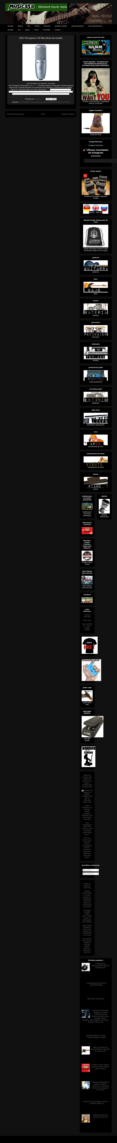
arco (19, 30)
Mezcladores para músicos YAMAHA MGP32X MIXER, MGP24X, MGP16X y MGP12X (87, 945)
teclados (10, 30)
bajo (28, 26)
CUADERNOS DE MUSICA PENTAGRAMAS (96, 984)
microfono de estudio (62, 102)
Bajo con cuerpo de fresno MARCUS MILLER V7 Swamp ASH (100, 1049)
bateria (37, 26)
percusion (47, 26)
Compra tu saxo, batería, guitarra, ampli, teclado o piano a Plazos (100, 1066)
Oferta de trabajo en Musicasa (87, 886)
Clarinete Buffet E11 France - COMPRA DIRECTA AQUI (96, 1036)
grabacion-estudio (61, 26)
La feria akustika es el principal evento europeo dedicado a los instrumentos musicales (87, 812)
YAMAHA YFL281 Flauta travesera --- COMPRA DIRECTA (96, 1102)
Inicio (43, 114)
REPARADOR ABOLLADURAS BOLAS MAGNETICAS (100, 966)
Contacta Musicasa (87, 616)
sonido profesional (77, 26)
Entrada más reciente (15, 114)
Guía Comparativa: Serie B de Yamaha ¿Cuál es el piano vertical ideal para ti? (87, 828)
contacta (57, 30)
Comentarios (88, 874)
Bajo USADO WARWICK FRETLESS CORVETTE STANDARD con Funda (87, 930)
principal (10, 26)
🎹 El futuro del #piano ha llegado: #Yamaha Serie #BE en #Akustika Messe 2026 (87, 796)
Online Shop (87, 620)
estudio (34, 85)
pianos (27, 30)
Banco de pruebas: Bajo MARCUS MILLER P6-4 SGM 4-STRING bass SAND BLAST (87, 781)
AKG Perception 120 (26, 102)
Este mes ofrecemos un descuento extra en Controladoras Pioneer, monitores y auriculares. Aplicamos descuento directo (87, 847)
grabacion (37, 102)
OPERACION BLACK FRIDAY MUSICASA (100, 1116)
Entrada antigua (68, 114)
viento (36, 30)
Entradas (87, 870)
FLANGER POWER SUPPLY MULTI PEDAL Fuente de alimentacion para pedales (87, 916)
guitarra (20, 26)
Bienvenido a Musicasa (95, 999)
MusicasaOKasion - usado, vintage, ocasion (87, 627)
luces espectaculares (95, 26)
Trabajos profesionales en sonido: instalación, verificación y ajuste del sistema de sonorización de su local (87, 898)
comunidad (46, 30)
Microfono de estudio (48, 102)
